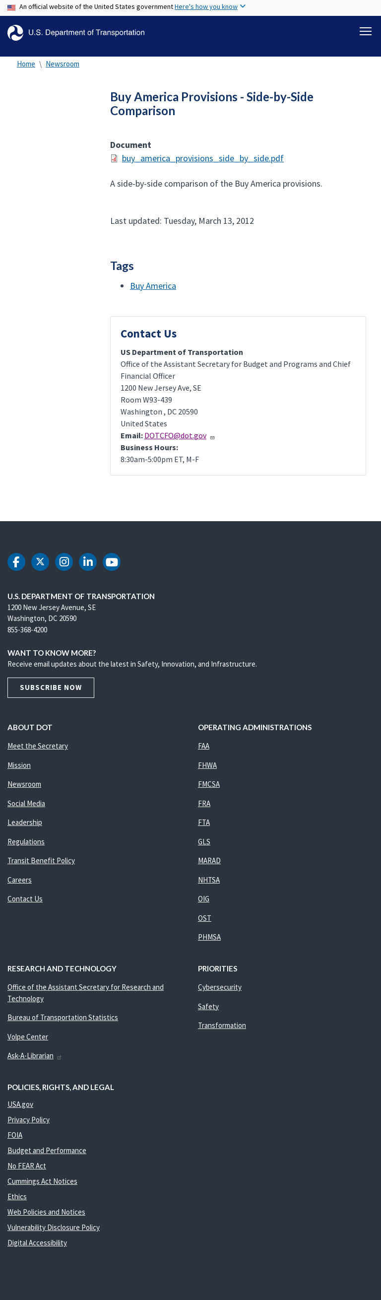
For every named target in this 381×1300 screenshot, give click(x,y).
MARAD (209, 866)
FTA (204, 828)
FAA (203, 751)
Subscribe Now (51, 693)
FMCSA (209, 790)
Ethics (17, 1202)
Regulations (26, 847)
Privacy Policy (28, 1125)
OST (204, 923)
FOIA (14, 1141)
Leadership (24, 828)
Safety (208, 1012)
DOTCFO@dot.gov (179, 441)
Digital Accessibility (37, 1248)
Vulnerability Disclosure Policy (53, 1233)
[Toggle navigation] (366, 30)
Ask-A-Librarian (35, 1061)
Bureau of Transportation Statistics (62, 1023)
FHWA (207, 770)
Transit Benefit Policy (41, 866)
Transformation (222, 1031)
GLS (204, 847)
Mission (19, 770)
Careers (19, 885)
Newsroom (62, 69)
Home (26, 69)
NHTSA (209, 885)
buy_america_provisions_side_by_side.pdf (203, 163)
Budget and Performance (46, 1156)
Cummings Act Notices (42, 1187)
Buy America (153, 291)
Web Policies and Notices (46, 1218)
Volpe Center (27, 1042)
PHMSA (209, 943)
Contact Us (25, 904)
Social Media (26, 809)
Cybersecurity (220, 993)
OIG (203, 904)
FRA (204, 809)
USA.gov (20, 1110)
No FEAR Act (26, 1171)
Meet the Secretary (37, 751)
